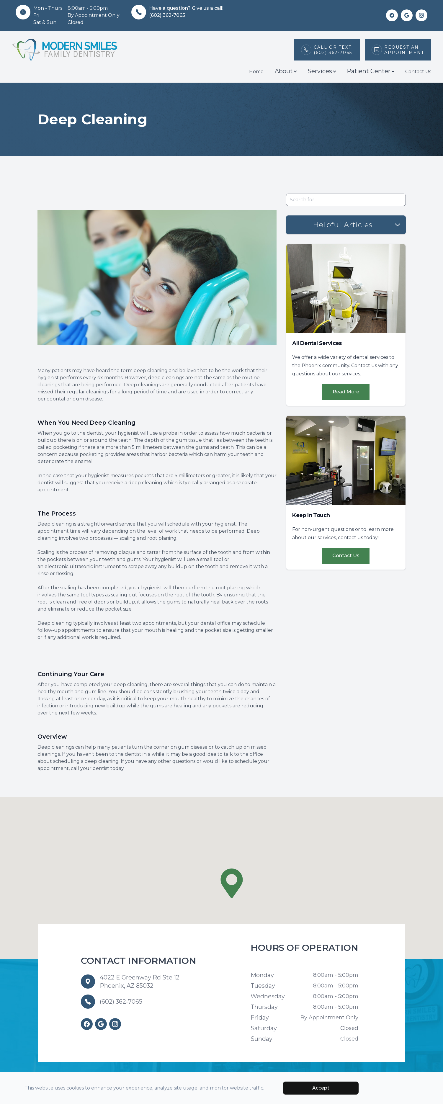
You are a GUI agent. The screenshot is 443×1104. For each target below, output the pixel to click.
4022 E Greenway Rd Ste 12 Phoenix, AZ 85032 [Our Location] (139, 981)
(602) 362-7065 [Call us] (121, 1001)
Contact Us (418, 71)
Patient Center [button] (370, 71)
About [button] (285, 71)
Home (256, 71)
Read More (346, 392)
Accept (320, 1088)
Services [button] (322, 71)
